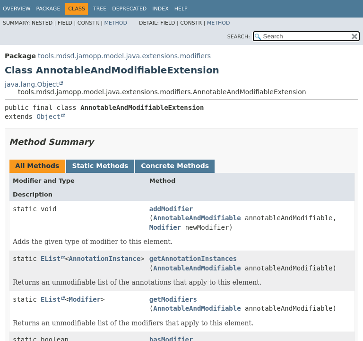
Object (48, 116)
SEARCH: (238, 37)
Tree (99, 9)
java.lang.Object (32, 84)
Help (181, 9)
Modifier (165, 227)
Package (48, 9)
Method (115, 23)
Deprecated (129, 9)
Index (160, 9)
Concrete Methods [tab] (175, 166)
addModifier (171, 209)
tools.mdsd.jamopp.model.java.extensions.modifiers (124, 56)
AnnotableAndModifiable (197, 218)
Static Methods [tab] (100, 166)
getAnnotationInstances (193, 258)
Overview (17, 9)
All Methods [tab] (37, 166)
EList (50, 258)
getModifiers (173, 299)
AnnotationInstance (105, 258)
